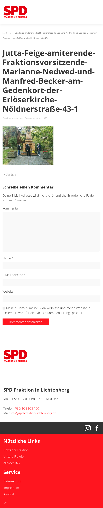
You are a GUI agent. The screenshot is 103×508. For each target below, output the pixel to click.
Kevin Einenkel (26, 118)
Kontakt (8, 494)
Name (8, 258)
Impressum (11, 488)
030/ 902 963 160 (27, 408)
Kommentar (11, 208)
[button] (98, 12)
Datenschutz (12, 481)
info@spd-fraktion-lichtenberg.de (33, 413)
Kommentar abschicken (25, 322)
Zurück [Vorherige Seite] (10, 175)
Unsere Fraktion (14, 456)
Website (8, 291)
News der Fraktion (16, 450)
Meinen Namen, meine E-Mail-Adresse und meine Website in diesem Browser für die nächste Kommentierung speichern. (46, 310)
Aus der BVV (11, 463)
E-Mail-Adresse (14, 275)
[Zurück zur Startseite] (15, 12)
